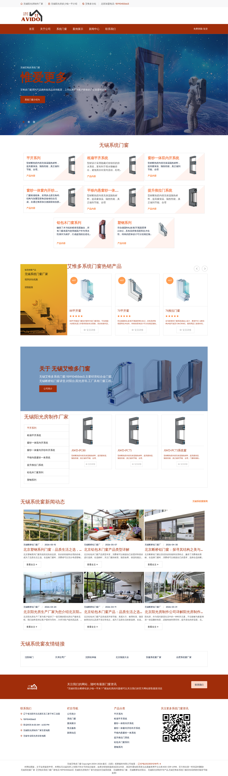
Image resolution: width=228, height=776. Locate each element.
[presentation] (197, 269)
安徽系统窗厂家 (153, 656)
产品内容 (30, 175)
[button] (23, 122)
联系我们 (110, 29)
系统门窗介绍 (32, 99)
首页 (31, 29)
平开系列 (33, 158)
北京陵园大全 (122, 656)
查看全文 (31, 564)
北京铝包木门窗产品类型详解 (106, 549)
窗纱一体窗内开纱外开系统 (127, 727)
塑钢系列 (124, 223)
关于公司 (45, 29)
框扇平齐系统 (97, 158)
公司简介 (48, 388)
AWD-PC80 (78, 448)
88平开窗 (75, 310)
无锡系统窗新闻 (200, 500)
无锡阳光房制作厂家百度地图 (36, 729)
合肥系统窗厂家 (184, 656)
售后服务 (71, 727)
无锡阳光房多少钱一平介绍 (62, 3)
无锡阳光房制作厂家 (31, 3)
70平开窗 (123, 310)
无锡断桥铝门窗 (30, 544)
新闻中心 (94, 29)
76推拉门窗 (172, 310)
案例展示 (78, 29)
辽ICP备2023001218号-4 (149, 763)
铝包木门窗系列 (69, 223)
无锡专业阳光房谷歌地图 (34, 735)
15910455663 (29, 718)
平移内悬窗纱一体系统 (125, 732)
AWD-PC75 (125, 448)
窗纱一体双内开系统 (163, 158)
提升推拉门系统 (160, 190)
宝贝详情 (89, 329)
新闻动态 (71, 732)
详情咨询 (29, 287)
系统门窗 (61, 29)
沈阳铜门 (29, 656)
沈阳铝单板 (90, 656)
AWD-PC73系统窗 (175, 448)
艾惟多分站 (89, 3)
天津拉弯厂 (60, 656)
